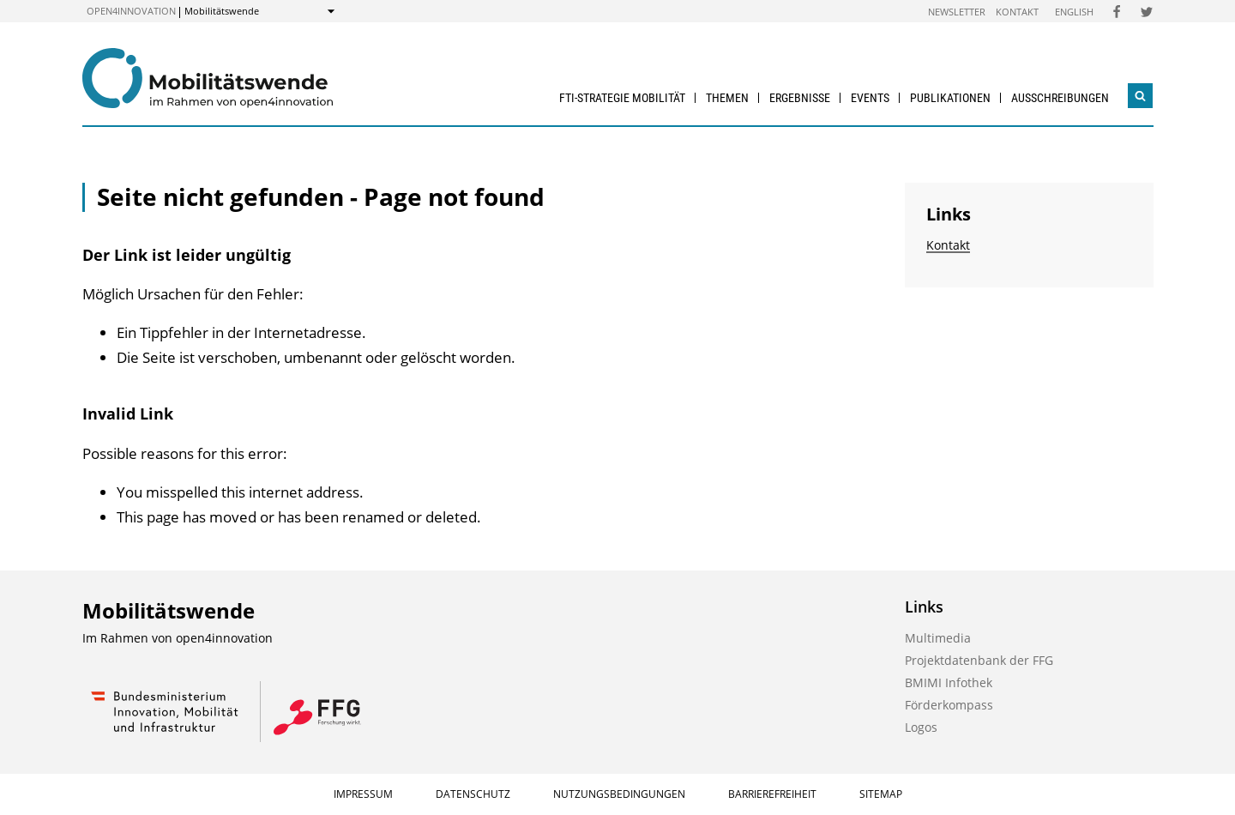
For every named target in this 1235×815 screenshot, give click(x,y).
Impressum (363, 794)
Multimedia (938, 638)
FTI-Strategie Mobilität (622, 98)
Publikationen (950, 98)
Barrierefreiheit (772, 794)
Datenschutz (473, 794)
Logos (921, 727)
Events (870, 98)
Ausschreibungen (1060, 98)
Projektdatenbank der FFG (979, 660)
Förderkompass (949, 705)
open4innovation (131, 10)
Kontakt (1017, 11)
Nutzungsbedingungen (619, 794)
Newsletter (956, 11)
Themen (727, 98)
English (1074, 11)
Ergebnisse (799, 98)
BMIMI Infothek (948, 682)
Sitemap (880, 794)
